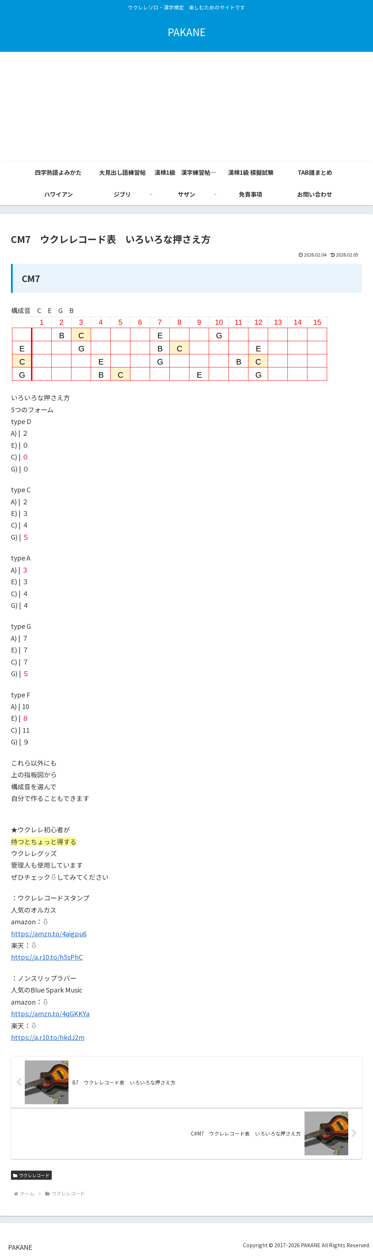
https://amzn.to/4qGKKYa (50, 1013)
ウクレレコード (31, 1175)
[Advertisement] (186, 106)
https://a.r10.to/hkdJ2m (48, 1037)
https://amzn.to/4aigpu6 (49, 933)
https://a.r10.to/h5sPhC (47, 957)
